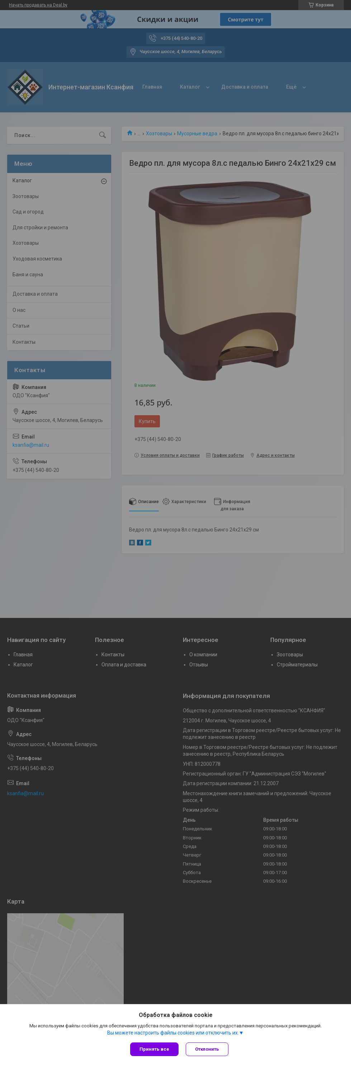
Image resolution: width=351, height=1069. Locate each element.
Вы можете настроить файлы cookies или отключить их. (173, 1033)
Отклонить (207, 1049)
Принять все (154, 1049)
